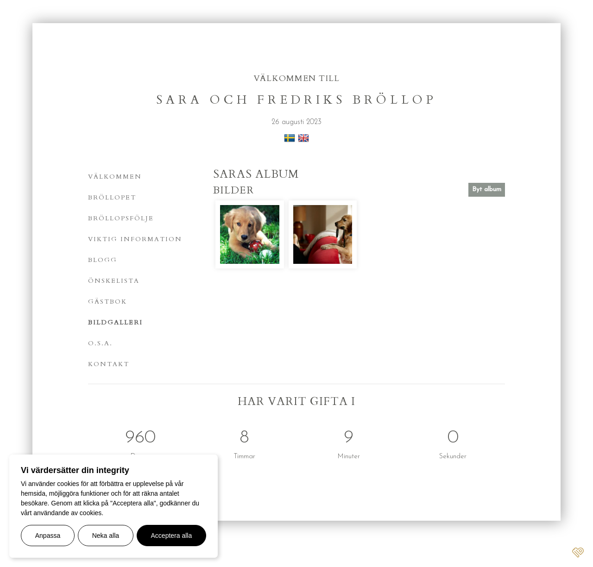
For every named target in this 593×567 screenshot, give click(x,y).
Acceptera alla (171, 535)
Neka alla (105, 535)
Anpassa (47, 535)
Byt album (486, 189)
